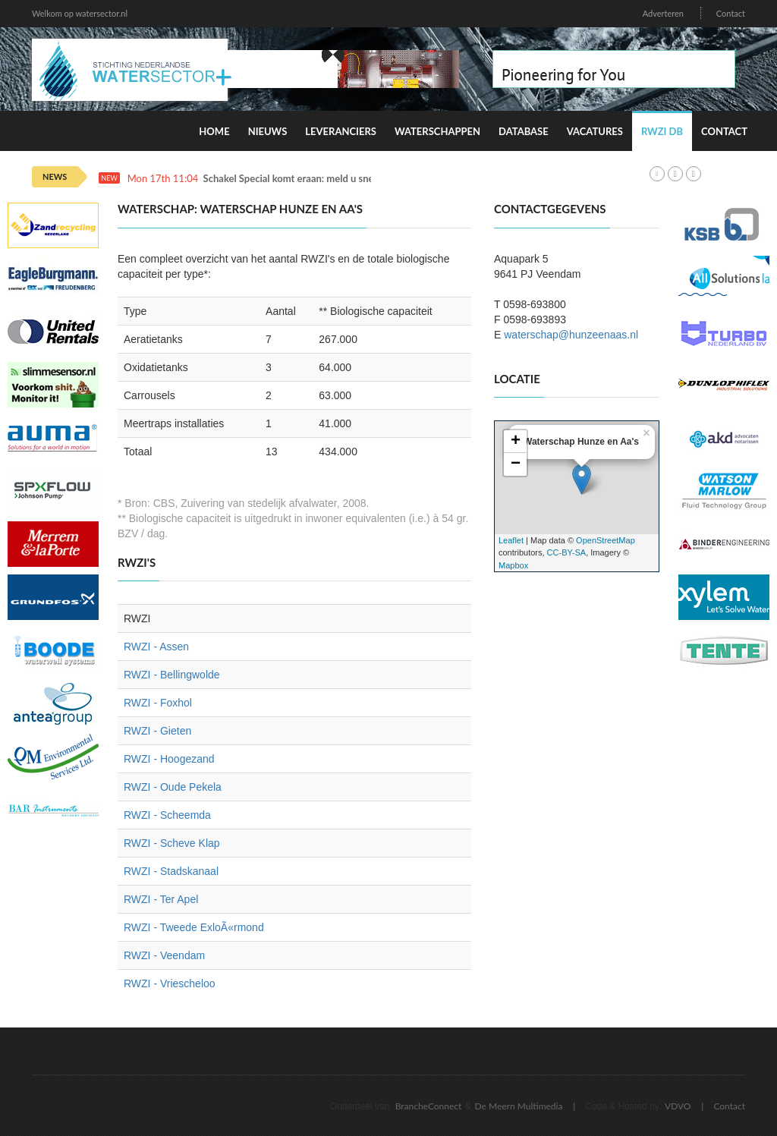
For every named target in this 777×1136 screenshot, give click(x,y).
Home (214, 131)
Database (524, 131)
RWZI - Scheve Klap (172, 843)
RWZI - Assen (156, 646)
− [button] (516, 464)
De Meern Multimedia (519, 1106)
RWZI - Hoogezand (169, 759)
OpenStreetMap (605, 540)
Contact (730, 13)
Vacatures (595, 131)
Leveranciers (340, 131)
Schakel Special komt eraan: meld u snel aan (299, 178)
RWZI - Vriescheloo (169, 983)
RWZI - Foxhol (158, 703)
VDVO (678, 1106)
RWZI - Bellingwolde (172, 675)
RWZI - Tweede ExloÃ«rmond (194, 927)
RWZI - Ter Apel (161, 899)
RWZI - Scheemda (167, 815)
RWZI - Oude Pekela (173, 787)
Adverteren (663, 13)
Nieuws (268, 131)
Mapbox (513, 565)
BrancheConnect (428, 1106)
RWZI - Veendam (164, 955)
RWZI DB (662, 131)
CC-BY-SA (567, 552)
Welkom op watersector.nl (79, 13)
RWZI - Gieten (157, 731)
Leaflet (511, 540)
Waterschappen (437, 131)
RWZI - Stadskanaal (171, 871)
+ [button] (516, 441)
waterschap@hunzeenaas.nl (571, 335)
